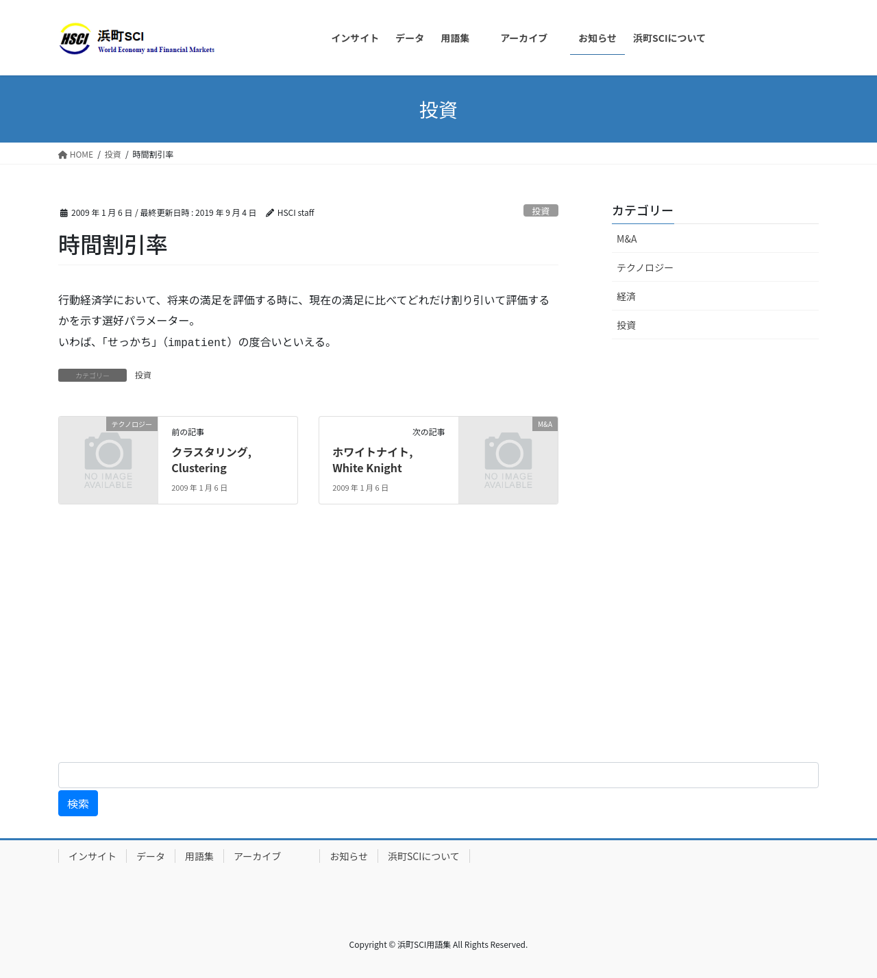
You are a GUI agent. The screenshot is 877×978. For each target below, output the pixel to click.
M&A (627, 238)
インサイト (92, 856)
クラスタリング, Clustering (211, 459)
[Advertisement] (411, 644)
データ (150, 856)
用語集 (199, 856)
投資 (541, 210)
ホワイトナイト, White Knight (372, 459)
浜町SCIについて (424, 856)
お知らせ (349, 856)
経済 (626, 296)
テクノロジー (645, 267)
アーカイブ (272, 856)
